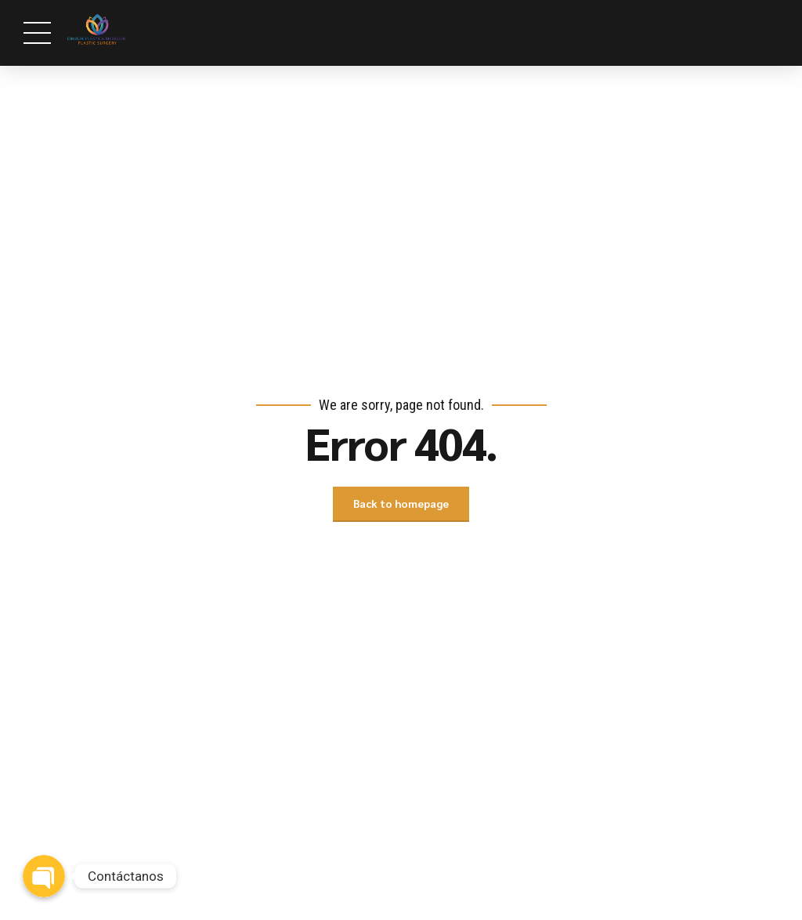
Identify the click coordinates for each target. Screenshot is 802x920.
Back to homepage (401, 504)
